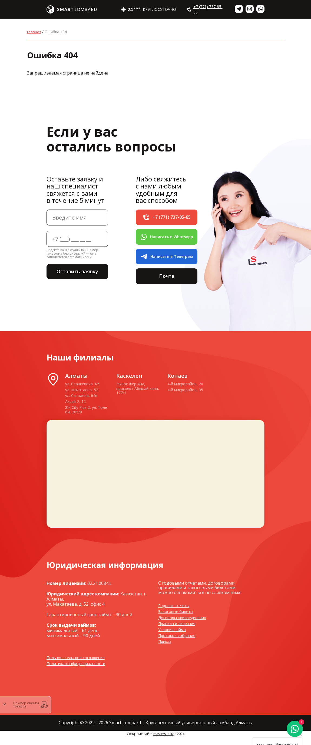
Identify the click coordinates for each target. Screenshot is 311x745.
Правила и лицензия (180, 631)
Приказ (166, 649)
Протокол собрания (179, 643)
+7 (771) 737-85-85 (204, 9)
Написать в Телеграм (166, 260)
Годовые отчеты (176, 613)
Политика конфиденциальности (81, 671)
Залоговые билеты (178, 619)
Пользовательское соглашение (80, 665)
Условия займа (174, 637)
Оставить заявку (77, 272)
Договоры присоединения (186, 625)
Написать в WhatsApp (166, 239)
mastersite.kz (163, 741)
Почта (166, 282)
